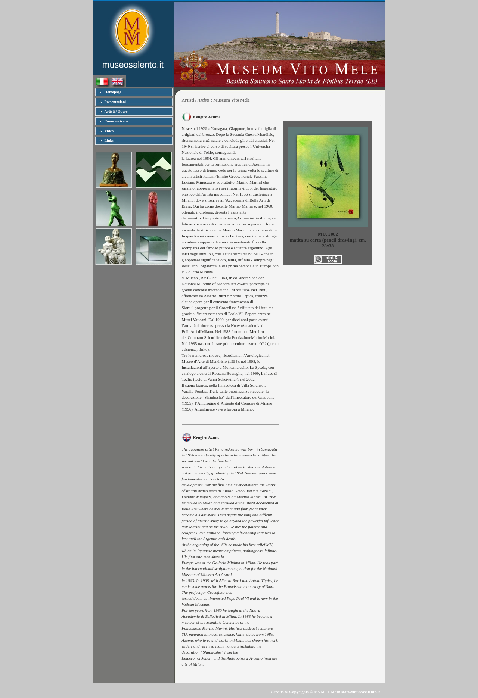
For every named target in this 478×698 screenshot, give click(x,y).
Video (109, 131)
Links (109, 140)
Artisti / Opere (116, 111)
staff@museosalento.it (360, 691)
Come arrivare (116, 121)
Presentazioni (115, 102)
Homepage (113, 92)
